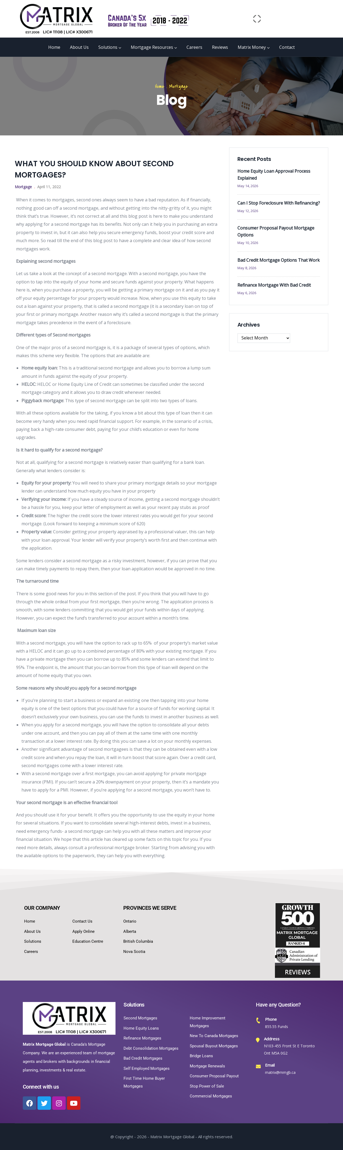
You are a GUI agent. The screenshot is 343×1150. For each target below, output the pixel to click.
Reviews (220, 47)
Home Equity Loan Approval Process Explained (273, 174)
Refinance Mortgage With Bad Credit (274, 285)
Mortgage (178, 86)
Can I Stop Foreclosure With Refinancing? (278, 203)
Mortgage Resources (154, 47)
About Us (79, 47)
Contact (287, 47)
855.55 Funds (276, 1026)
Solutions (109, 47)
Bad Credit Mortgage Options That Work (278, 260)
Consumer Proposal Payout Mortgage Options (275, 231)
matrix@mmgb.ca (280, 1072)
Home (54, 47)
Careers (194, 47)
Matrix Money (254, 47)
